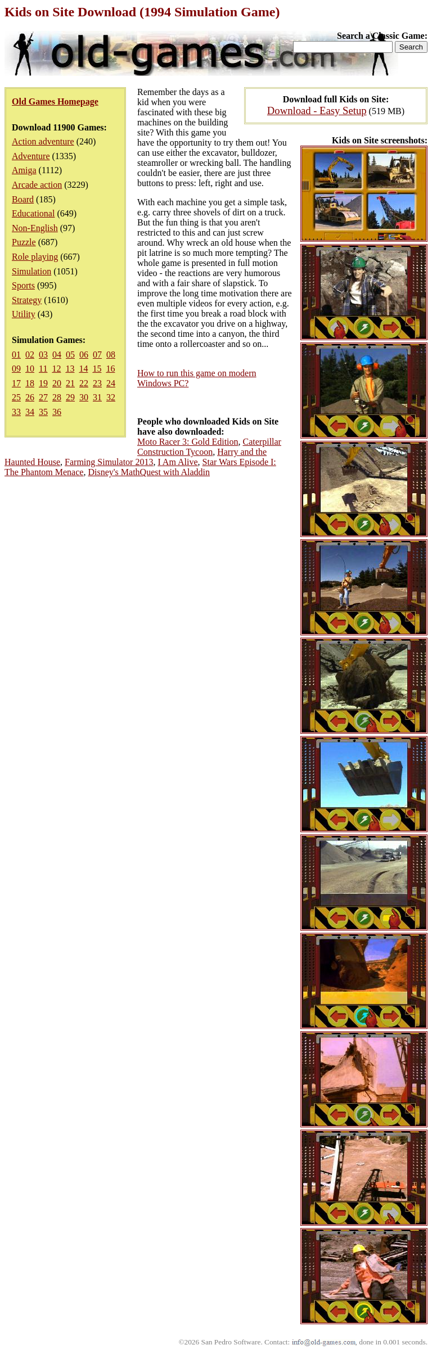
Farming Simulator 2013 (109, 462)
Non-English (35, 228)
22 (83, 383)
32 (110, 397)
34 (29, 412)
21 (70, 383)
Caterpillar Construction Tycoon (209, 447)
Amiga (24, 170)
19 (43, 383)
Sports (23, 285)
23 (97, 383)
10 (29, 368)
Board (23, 199)
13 (69, 368)
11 (43, 368)
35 (43, 412)
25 (16, 397)
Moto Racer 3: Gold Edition (187, 441)
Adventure (31, 156)
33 (16, 412)
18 (29, 383)
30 (83, 397)
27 (43, 397)
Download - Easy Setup (317, 110)
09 (16, 368)
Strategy (27, 300)
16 (110, 368)
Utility (23, 314)
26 (29, 397)
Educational (33, 213)
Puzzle (24, 242)
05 (70, 354)
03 (43, 354)
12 (56, 368)
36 (56, 412)
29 (70, 397)
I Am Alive (177, 462)
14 (83, 368)
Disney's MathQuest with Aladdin (149, 472)
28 (56, 397)
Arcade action (37, 184)
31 (97, 397)
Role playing (35, 256)
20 (56, 383)
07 (97, 354)
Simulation (31, 271)
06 (83, 354)
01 (16, 354)
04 (56, 354)
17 (16, 383)
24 (110, 383)
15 (96, 368)
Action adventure (43, 141)
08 (110, 354)
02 (29, 354)
